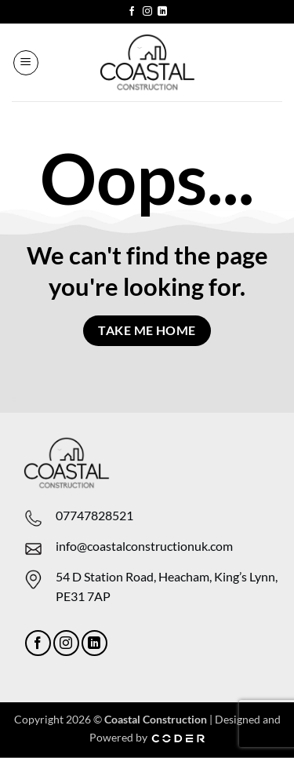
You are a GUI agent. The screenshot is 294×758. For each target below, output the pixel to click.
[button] (25, 62)
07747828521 (94, 515)
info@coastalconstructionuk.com (144, 545)
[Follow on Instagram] (147, 11)
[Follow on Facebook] (131, 11)
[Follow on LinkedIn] (162, 11)
